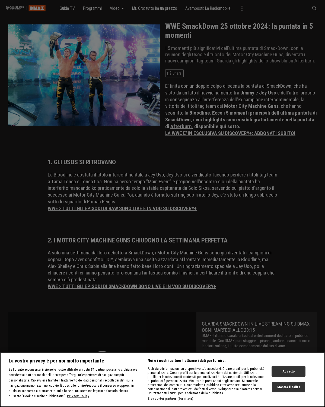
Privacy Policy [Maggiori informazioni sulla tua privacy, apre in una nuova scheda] (78, 402)
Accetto (288, 377)
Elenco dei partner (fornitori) (170, 404)
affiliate (72, 375)
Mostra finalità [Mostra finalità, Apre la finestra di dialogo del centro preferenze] (288, 393)
